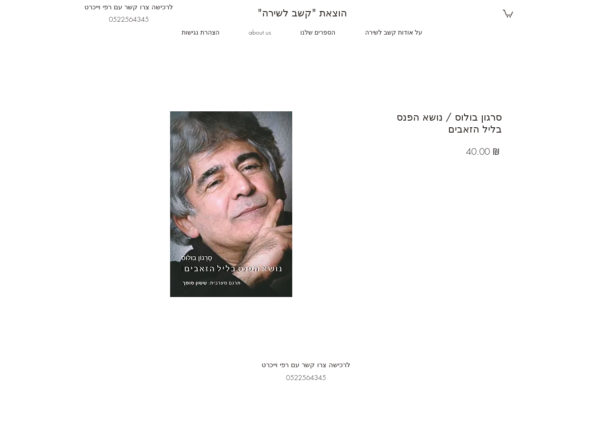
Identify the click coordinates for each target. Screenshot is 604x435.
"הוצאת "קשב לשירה (302, 13)
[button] (508, 13)
